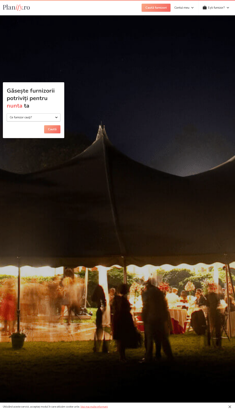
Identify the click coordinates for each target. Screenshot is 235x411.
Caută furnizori (156, 8)
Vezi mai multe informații (94, 407)
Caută (52, 129)
